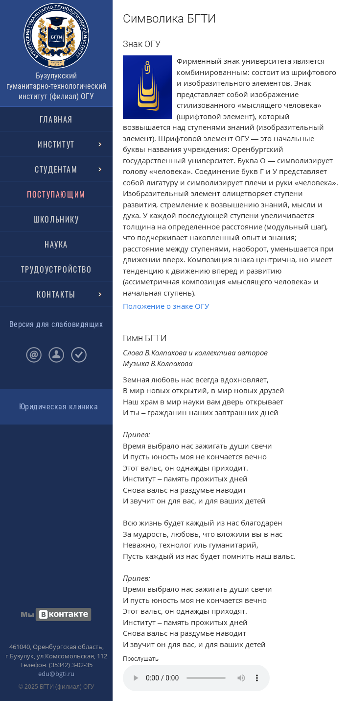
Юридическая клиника (58, 406)
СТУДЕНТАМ (56, 169)
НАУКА (56, 244)
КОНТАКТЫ (56, 294)
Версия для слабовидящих (56, 324)
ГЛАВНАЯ (56, 119)
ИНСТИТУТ (56, 144)
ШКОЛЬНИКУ (56, 219)
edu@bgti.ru (56, 673)
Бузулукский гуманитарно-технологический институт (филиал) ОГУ (56, 86)
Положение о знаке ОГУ (166, 306)
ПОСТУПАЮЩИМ (56, 194)
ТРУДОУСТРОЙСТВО (56, 269)
